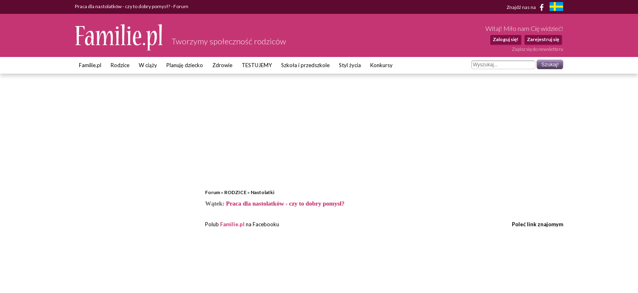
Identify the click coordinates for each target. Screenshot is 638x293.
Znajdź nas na (527, 7)
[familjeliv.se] (556, 7)
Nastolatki (262, 192)
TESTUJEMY (257, 65)
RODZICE (235, 192)
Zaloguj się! (505, 39)
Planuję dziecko (184, 65)
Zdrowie (222, 65)
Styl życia (350, 65)
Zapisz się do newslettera (537, 49)
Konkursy (381, 65)
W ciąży (148, 65)
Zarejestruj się (543, 39)
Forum (212, 192)
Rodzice (120, 65)
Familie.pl (90, 65)
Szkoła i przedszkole (305, 65)
